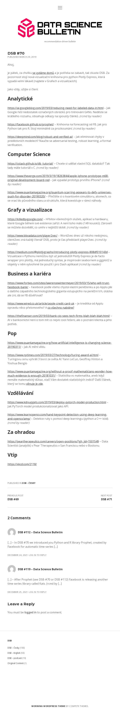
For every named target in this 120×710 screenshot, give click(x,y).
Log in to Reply (37, 555)
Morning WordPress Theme (48, 706)
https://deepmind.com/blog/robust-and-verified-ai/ (40, 137)
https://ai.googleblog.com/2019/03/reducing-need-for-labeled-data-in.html (55, 108)
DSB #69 (13, 499)
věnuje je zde (34, 384)
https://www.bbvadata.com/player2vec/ (32, 235)
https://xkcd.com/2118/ (22, 464)
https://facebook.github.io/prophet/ (31, 124)
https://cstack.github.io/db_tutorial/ (30, 163)
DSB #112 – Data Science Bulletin (40, 532)
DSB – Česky (13, 647)
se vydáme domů (43, 73)
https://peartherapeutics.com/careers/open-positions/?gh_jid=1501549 (53, 441)
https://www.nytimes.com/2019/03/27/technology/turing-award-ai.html (53, 355)
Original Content (16, 663)
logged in (30, 612)
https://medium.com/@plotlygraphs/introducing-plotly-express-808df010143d (58, 252)
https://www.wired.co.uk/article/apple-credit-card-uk (41, 303)
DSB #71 (106, 499)
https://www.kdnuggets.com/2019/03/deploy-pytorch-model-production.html (57, 402)
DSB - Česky (28, 483)
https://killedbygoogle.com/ (25, 219)
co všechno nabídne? (61, 307)
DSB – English (14, 652)
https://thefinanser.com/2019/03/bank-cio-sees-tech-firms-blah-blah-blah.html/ (59, 316)
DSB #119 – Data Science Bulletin (40, 569)
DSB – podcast (15, 658)
